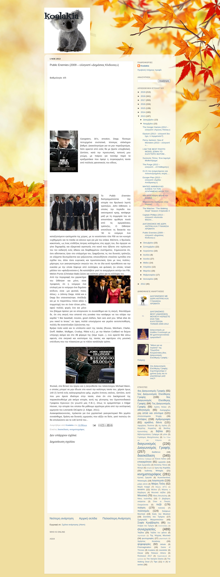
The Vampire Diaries (155, 559)
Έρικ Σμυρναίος (144, 465)
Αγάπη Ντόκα (160, 407)
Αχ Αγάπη (162, 425)
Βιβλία (159, 431)
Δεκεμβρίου (148, 120)
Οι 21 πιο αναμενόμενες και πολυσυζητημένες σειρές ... (156, 172)
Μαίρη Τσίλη (158, 483)
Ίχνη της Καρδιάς (162, 468)
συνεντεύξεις (162, 526)
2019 (143, 92)
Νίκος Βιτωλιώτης (160, 496)
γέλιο (165, 434)
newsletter (163, 550)
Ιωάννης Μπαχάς (154, 470)
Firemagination (144, 547)
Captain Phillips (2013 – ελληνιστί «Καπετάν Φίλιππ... (154, 217)
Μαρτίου (147, 271)
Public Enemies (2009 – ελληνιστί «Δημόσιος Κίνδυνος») (154, 235)
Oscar (140, 553)
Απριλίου (147, 267)
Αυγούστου (148, 251)
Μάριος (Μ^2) (161, 487)
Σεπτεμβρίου (149, 247)
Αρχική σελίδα (88, 518)
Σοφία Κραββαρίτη (148, 522)
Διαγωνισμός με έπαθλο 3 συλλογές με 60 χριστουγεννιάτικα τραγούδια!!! (160, 333)
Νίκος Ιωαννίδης (145, 499)
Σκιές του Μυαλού (161, 514)
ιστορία (149, 468)
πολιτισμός (143, 510)
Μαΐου (146, 263)
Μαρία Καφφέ (144, 487)
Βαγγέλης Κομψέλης (147, 428)
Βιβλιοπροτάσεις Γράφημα (148, 434)
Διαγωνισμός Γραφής (154, 447)
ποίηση (141, 507)
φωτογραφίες (148, 538)
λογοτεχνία (158, 480)
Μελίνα (154, 490)
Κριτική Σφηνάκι (145, 477)
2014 (143, 112)
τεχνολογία (141, 535)
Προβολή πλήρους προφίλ (149, 70)
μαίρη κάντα (143, 484)
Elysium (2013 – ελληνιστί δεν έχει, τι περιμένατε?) (156, 135)
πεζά (158, 504)
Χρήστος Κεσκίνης (149, 541)
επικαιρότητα (145, 461)
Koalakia (145, 66)
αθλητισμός (144, 409)
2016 (143, 104)
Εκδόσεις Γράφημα (145, 459)
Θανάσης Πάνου (161, 465)
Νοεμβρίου (148, 123)
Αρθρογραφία (163, 419)
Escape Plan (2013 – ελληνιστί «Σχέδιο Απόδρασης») (152, 179)
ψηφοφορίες (144, 544)
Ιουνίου (146, 259)
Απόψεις (142, 419)
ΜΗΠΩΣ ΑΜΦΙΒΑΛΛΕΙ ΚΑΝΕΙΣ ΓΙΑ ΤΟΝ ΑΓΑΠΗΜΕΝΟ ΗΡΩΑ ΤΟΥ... (156, 188)
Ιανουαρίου (148, 279)
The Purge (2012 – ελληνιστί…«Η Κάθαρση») (156, 165)
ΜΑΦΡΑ (141, 489)
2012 (143, 284)
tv (164, 562)
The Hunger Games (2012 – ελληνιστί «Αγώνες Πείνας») (156, 128)
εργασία (161, 462)
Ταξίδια (141, 532)
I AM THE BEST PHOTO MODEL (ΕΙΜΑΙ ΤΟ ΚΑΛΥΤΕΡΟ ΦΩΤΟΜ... (154, 151)
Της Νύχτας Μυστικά (160, 535)
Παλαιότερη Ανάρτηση (117, 518)
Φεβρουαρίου (149, 275)
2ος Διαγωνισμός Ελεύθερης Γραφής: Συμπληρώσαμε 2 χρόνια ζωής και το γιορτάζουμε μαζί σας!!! (159, 372)
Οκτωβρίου (148, 243)
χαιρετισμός (163, 538)
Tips (155, 562)
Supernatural (162, 556)
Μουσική (142, 495)
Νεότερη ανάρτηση (62, 518)
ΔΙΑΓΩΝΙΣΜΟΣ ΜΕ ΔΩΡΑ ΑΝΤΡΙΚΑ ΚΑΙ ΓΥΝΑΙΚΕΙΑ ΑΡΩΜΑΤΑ (156, 226)
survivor (140, 559)
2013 (143, 116)
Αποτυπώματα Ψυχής (150, 416)
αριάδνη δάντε (153, 422)
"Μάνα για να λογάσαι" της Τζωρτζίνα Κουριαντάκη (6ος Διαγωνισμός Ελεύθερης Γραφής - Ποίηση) (153, 352)
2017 (143, 100)
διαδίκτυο (156, 452)
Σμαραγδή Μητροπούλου (150, 519)
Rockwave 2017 (145, 556)
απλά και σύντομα (152, 413)
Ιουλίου (146, 255)
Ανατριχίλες (165, 410)
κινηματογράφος (77, 429)
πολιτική (161, 508)
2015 (143, 108)
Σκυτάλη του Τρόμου (154, 517)
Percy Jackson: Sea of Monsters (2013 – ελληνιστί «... (156, 142)
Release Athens (158, 553)
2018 (143, 96)
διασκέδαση (63, 429)
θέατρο (140, 468)
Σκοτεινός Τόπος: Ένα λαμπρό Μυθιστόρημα (156, 159)
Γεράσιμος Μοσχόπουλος (148, 437)
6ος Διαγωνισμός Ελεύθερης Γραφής (154, 400)
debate (163, 544)
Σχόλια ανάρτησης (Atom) (73, 524)
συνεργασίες (147, 529)
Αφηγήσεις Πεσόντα (146, 425)
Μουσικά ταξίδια (158, 492)
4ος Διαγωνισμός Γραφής (151, 390)
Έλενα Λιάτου (160, 459)
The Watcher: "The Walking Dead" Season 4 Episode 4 (156, 209)
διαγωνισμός (147, 444)
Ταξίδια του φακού (158, 533)
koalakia (61, 17)
